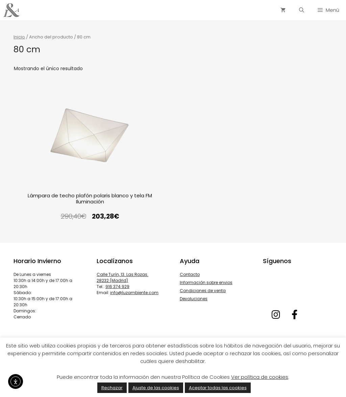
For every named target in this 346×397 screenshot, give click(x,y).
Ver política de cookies (259, 376)
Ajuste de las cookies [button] (155, 388)
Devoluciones (193, 299)
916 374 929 (117, 286)
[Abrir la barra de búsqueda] (301, 10)
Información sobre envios (206, 282)
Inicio (19, 37)
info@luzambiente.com (134, 292)
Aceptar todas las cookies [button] (218, 388)
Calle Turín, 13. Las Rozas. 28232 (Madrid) (122, 277)
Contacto (190, 274)
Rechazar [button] (112, 388)
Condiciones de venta (203, 290)
